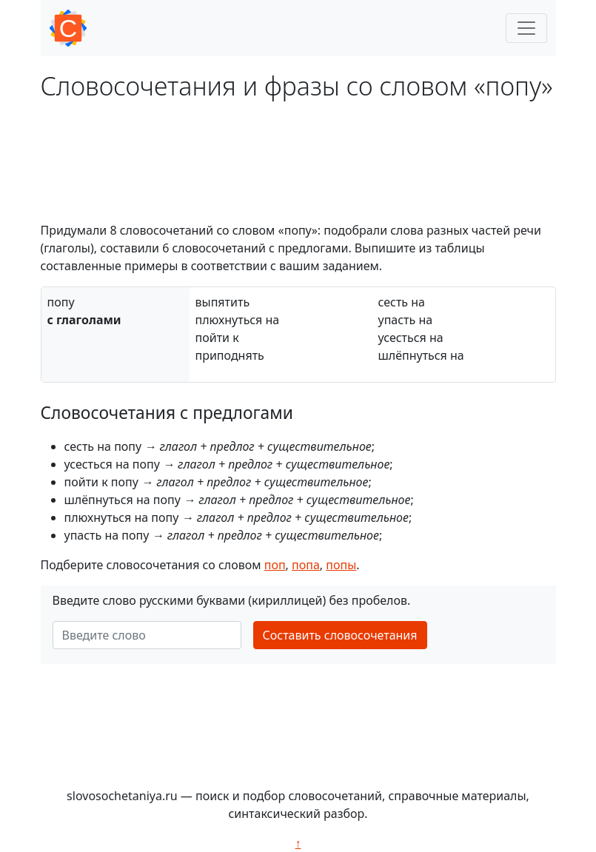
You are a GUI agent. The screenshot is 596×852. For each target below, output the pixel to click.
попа (306, 565)
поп (275, 565)
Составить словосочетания (340, 635)
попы (341, 565)
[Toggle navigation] (526, 28)
